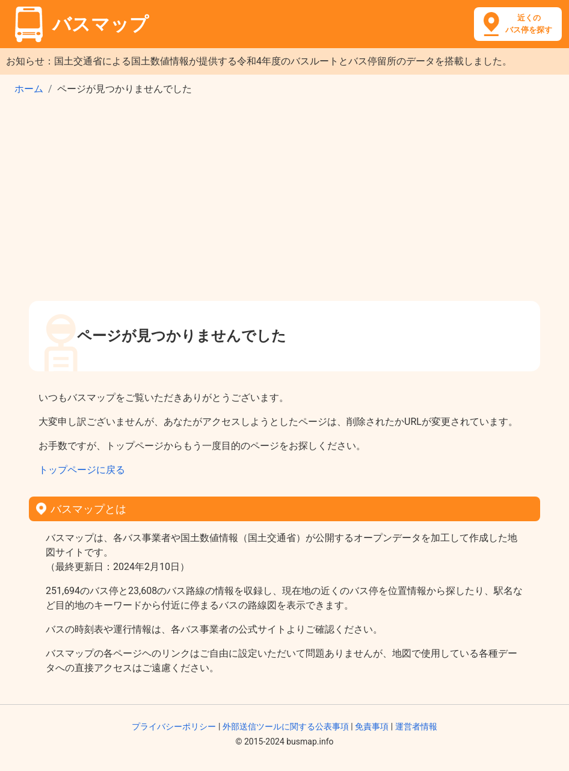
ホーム (28, 88)
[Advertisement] (284, 202)
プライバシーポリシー (174, 726)
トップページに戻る (81, 469)
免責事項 (372, 726)
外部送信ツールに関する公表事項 (286, 726)
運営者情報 (416, 726)
